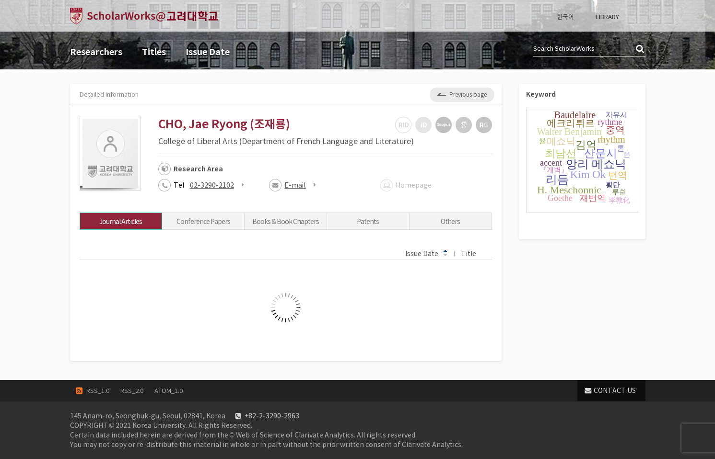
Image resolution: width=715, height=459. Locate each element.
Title (473, 253)
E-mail (295, 185)
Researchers (96, 51)
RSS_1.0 (97, 391)
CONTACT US (615, 390)
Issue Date (208, 51)
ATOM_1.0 (168, 391)
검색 (640, 49)
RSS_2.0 (131, 391)
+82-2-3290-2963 (272, 416)
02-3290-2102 (212, 185)
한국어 (565, 17)
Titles (154, 51)
